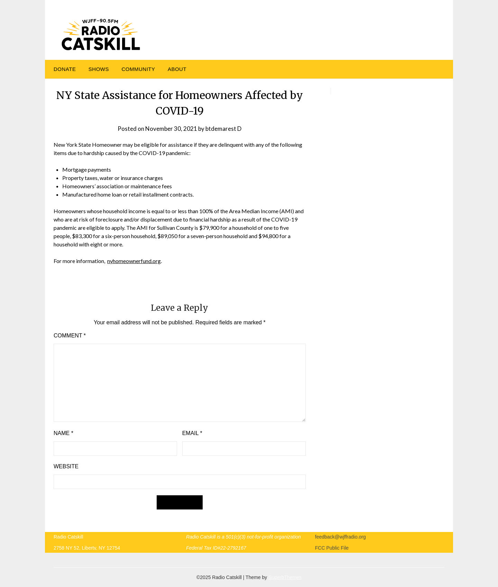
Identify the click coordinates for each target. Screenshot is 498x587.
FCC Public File (332, 548)
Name (63, 433)
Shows (99, 69)
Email (192, 433)
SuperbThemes (285, 577)
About (177, 69)
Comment (70, 335)
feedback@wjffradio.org (340, 537)
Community (138, 69)
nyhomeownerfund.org (134, 261)
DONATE (65, 69)
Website (66, 466)
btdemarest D (223, 128)
